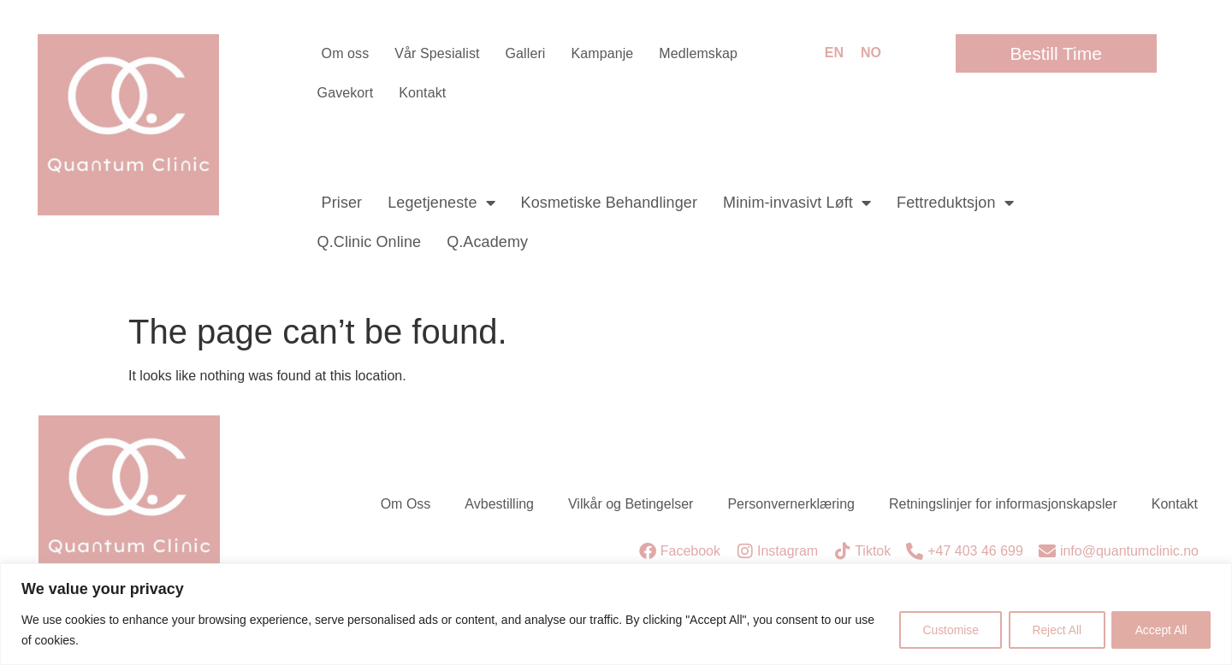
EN (834, 52)
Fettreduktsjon (955, 202)
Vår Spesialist (436, 53)
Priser (342, 202)
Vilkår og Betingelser (630, 504)
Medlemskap (698, 53)
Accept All (1160, 630)
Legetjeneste (441, 202)
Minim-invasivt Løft (797, 202)
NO (871, 52)
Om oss (346, 53)
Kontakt (422, 92)
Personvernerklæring (791, 504)
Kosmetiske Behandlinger (609, 202)
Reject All (1051, 630)
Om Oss (406, 504)
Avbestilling (499, 504)
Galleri (526, 53)
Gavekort (345, 92)
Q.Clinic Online (369, 241)
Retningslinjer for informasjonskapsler (1003, 504)
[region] (616, 614)
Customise (942, 630)
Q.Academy (487, 241)
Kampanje (602, 53)
